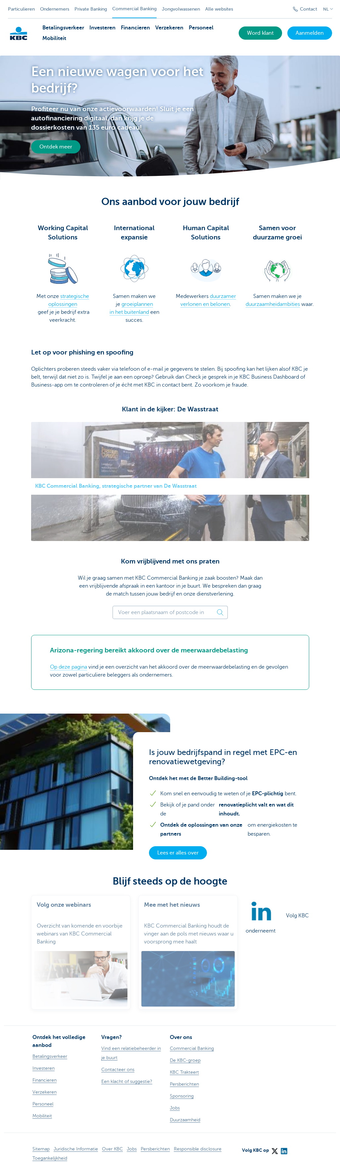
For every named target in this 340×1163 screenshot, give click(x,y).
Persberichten (155, 1141)
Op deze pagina (68, 667)
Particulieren (21, 9)
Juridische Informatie (76, 1141)
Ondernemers (54, 9)
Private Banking (90, 9)
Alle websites (219, 9)
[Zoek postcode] (220, 612)
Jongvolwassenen (181, 9)
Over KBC (112, 1141)
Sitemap (41, 1141)
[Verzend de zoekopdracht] (279, 9)
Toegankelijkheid (49, 1150)
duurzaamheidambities (273, 304)
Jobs (132, 1141)
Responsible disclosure (197, 1141)
